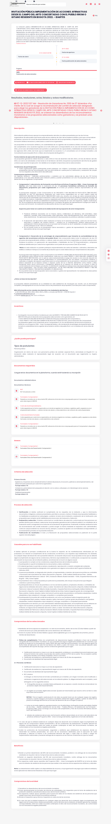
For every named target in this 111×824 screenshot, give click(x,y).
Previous (10, 113)
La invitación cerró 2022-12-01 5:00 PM (40, 85)
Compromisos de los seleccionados (29, 624)
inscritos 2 (20, 85)
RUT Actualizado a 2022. (28, 394)
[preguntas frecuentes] (95, 18)
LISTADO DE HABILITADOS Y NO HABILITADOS (29, 93)
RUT (21, 392)
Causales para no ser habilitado (27, 547)
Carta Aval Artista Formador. (30, 417)
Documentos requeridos (24, 368)
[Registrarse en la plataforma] (99, 4)
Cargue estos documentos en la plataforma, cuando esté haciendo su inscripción (47, 375)
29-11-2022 (65, 51)
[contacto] (108, 258)
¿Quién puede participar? (25, 341)
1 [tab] (54, 126)
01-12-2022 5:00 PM (45, 55)
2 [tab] (57, 126)
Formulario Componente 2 (29, 426)
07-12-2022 (65, 60)
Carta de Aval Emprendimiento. (30, 408)
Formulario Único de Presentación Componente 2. (36, 460)
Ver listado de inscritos (65, 85)
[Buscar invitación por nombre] (45, 4)
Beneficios (18, 748)
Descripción (19, 131)
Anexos (17, 443)
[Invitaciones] (90, 4)
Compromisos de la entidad (26, 784)
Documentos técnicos (22, 387)
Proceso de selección (23, 507)
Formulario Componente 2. (29, 458)
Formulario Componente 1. (29, 399)
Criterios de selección (23, 474)
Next (101, 113)
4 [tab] (63, 126)
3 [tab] (60, 126)
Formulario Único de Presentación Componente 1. (36, 451)
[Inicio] (86, 4)
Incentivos (18, 309)
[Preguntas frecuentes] (108, 254)
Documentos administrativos (25, 383)
